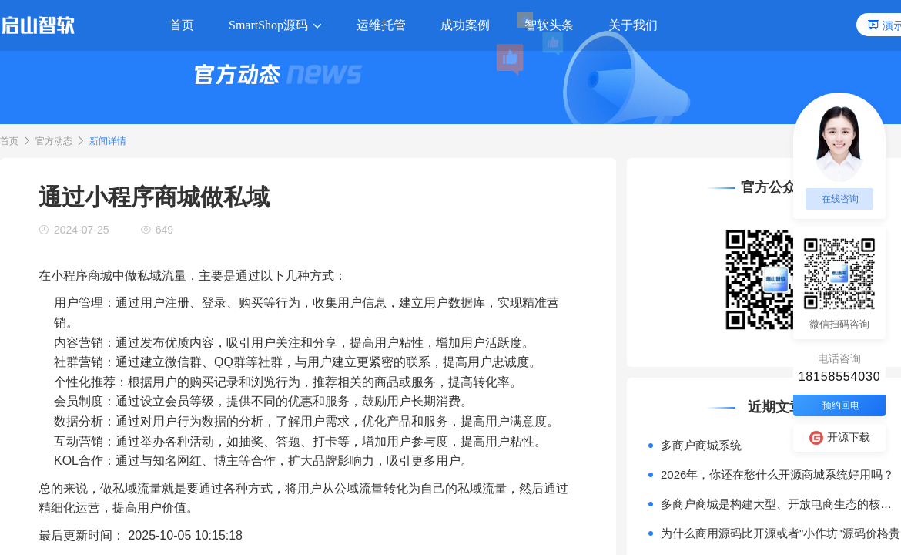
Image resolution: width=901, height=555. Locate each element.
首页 (9, 141)
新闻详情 (107, 141)
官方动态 (53, 141)
